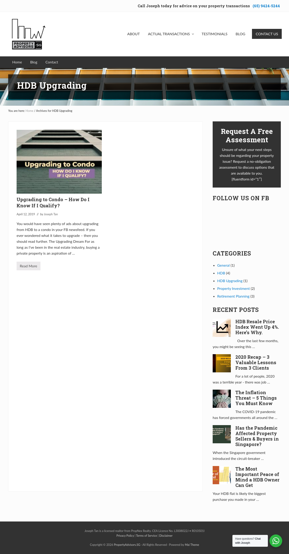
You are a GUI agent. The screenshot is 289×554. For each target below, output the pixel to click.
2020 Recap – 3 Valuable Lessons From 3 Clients (255, 362)
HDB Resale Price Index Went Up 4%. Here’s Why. (257, 326)
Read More (28, 267)
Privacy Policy (125, 535)
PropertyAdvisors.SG (127, 544)
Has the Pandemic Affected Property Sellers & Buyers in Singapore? (257, 436)
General (223, 265)
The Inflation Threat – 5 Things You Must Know (256, 397)
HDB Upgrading (229, 280)
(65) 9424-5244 (266, 5)
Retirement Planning (233, 296)
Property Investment (233, 288)
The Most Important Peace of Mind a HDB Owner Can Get (257, 477)
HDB (221, 273)
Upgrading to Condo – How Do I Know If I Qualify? (53, 202)
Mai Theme (192, 544)
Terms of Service (146, 535)
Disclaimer (166, 535)
